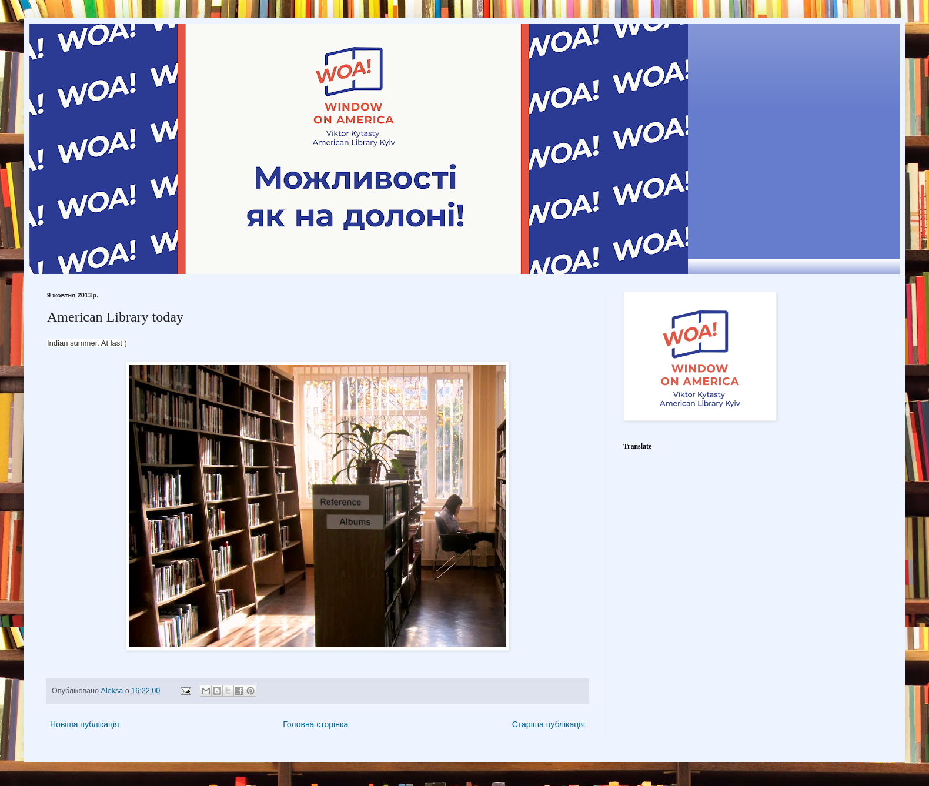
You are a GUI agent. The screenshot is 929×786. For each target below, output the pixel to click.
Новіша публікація (84, 724)
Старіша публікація (548, 724)
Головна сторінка (315, 724)
